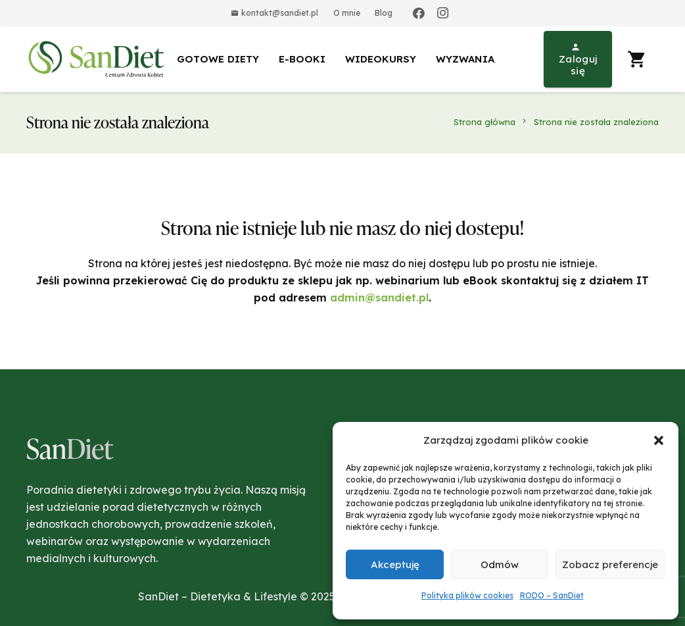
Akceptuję (395, 564)
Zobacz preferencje (610, 564)
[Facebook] (419, 13)
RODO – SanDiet (552, 595)
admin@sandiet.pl (379, 297)
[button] (658, 440)
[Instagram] (442, 13)
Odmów (500, 564)
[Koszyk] (637, 59)
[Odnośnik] (98, 59)
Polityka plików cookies (467, 595)
